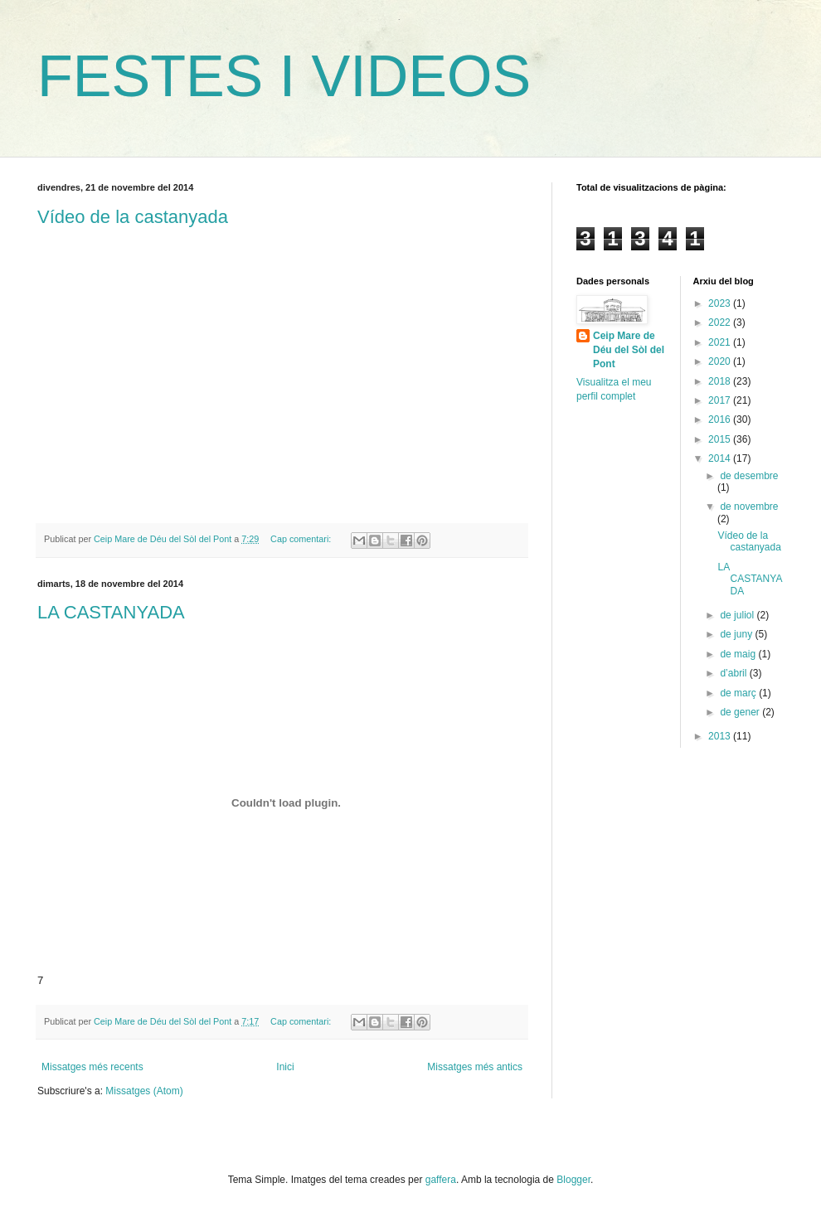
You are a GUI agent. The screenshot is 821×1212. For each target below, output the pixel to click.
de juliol (738, 615)
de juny (737, 634)
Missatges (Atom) (143, 1091)
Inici (285, 1067)
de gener (741, 712)
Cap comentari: (301, 539)
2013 (720, 736)
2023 (720, 303)
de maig (739, 654)
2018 (720, 381)
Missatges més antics (474, 1067)
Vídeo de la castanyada (132, 216)
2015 (720, 439)
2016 (720, 419)
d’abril (734, 673)
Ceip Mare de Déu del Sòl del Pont (628, 350)
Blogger (573, 1179)
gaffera (440, 1179)
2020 (720, 361)
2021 (720, 342)
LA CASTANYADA (111, 612)
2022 (720, 322)
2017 (720, 400)
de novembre (749, 506)
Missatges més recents (92, 1067)
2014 (720, 458)
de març (739, 693)
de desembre (749, 476)
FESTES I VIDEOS (284, 76)
